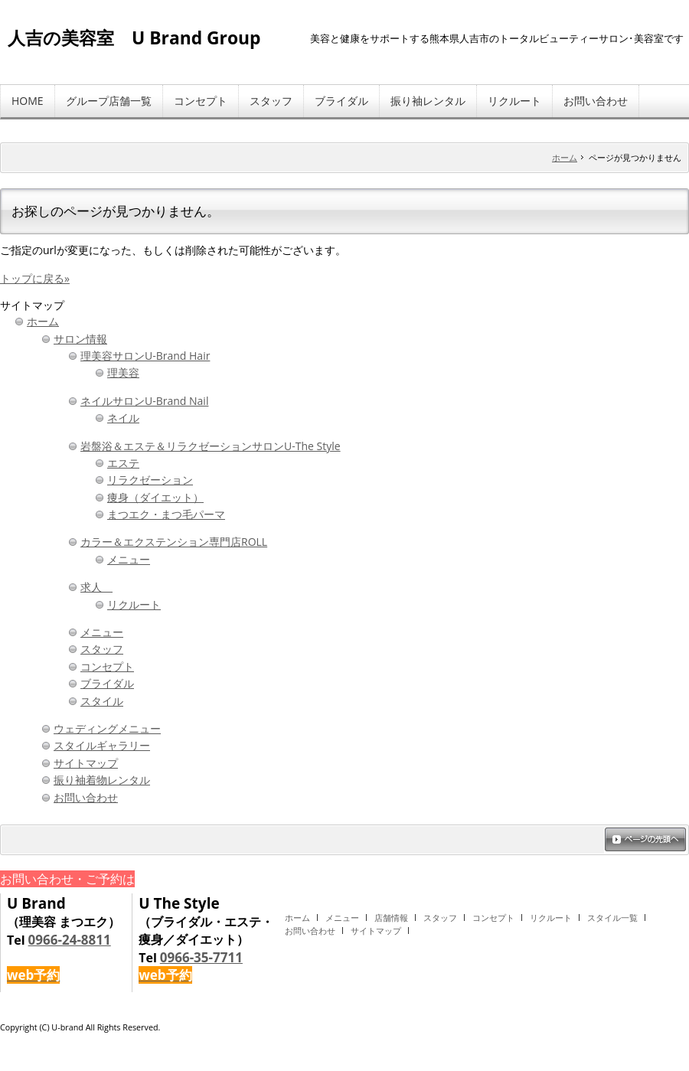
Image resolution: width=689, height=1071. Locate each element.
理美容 (123, 372)
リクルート (514, 100)
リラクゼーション (150, 479)
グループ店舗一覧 (109, 100)
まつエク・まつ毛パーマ (166, 514)
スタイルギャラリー (102, 745)
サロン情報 (80, 338)
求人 (96, 587)
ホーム (564, 157)
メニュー (128, 559)
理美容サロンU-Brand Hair (145, 355)
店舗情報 (391, 917)
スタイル (101, 701)
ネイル (123, 417)
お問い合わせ (595, 100)
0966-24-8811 (69, 940)
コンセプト (200, 100)
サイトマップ (86, 763)
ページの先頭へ (645, 841)
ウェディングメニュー (107, 728)
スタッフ (271, 100)
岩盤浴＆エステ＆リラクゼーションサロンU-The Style (210, 446)
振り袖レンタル (427, 100)
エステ (123, 463)
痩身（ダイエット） (155, 497)
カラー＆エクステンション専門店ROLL (173, 541)
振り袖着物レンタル (102, 779)
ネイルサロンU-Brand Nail (144, 400)
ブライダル (341, 100)
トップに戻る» (35, 278)
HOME (27, 100)
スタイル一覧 (612, 917)
